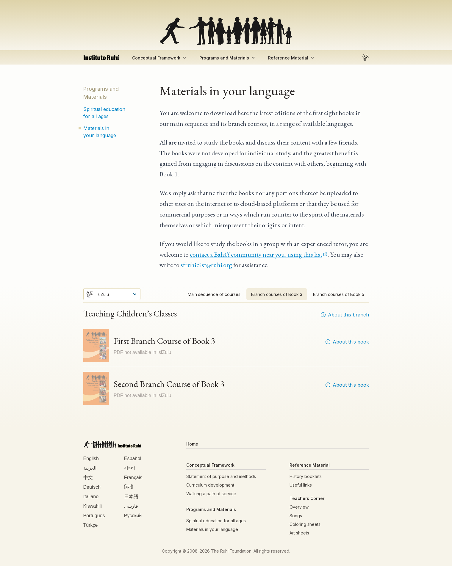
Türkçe (90, 525)
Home (192, 443)
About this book (347, 342)
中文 (88, 477)
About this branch (344, 315)
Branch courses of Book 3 (276, 294)
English (91, 458)
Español (132, 458)
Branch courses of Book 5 (338, 294)
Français (133, 477)
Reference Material (291, 58)
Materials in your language (99, 131)
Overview (299, 506)
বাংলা (129, 468)
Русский (133, 515)
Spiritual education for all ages (104, 112)
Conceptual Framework (159, 58)
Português (94, 515)
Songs (296, 515)
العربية (89, 468)
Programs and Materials (227, 58)
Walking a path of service (211, 493)
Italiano (91, 496)
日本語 (131, 496)
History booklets (306, 476)
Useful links (301, 484)
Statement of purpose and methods (221, 476)
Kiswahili (92, 506)
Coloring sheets (305, 524)
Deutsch (92, 487)
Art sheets (299, 532)
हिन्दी (128, 487)
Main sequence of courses (214, 294)
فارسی (131, 506)
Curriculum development (210, 484)
